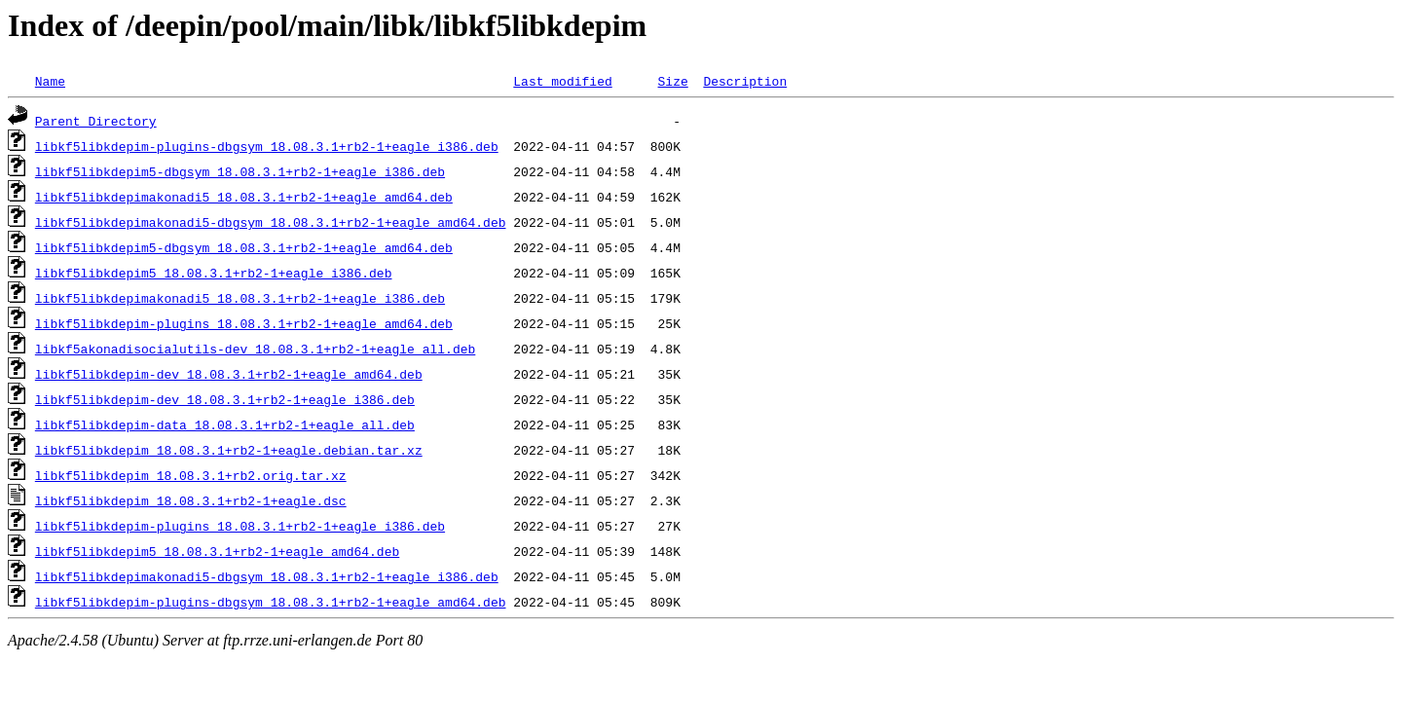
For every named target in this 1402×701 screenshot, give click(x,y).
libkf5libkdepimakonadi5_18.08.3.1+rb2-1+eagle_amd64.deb (244, 196)
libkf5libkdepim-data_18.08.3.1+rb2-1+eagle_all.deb (225, 424)
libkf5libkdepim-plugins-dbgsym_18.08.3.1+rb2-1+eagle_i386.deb (266, 146)
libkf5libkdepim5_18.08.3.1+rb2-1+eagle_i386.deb (213, 272)
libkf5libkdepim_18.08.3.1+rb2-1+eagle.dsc (191, 500)
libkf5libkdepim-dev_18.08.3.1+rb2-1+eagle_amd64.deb (229, 374)
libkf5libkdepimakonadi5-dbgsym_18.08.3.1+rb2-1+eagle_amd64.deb (270, 222)
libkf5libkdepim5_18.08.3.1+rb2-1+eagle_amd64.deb (217, 551)
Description (745, 81)
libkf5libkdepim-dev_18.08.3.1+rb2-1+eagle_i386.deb (225, 399)
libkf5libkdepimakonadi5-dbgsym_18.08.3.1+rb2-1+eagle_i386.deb (266, 576)
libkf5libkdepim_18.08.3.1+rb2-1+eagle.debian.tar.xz (229, 450)
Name (50, 81)
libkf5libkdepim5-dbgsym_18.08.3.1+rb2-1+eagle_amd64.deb (244, 247)
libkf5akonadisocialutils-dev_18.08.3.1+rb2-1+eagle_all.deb (255, 348)
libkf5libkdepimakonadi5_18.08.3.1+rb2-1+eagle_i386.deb (240, 298)
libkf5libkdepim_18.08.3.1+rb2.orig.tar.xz (191, 475)
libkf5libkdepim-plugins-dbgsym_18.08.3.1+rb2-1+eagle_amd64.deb (270, 601)
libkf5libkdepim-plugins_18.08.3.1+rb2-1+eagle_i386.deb (240, 526)
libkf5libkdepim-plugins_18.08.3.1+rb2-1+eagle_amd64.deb (244, 323)
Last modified (562, 81)
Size (672, 81)
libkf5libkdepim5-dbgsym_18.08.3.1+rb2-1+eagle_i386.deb (240, 171)
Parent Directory (96, 120)
